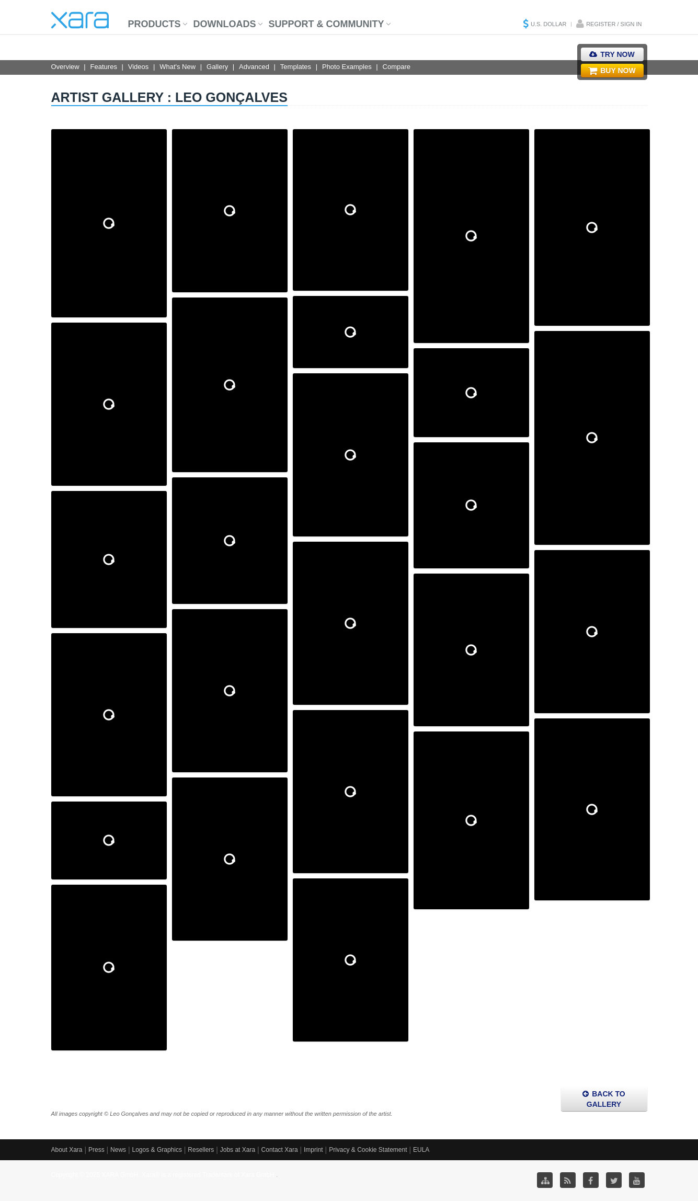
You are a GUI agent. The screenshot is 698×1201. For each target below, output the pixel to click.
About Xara (67, 1149)
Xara (80, 20)
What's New (177, 67)
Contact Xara (279, 1149)
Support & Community (326, 24)
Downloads (224, 24)
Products (154, 24)
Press (96, 1149)
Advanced (254, 67)
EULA (421, 1149)
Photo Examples (347, 67)
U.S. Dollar (548, 24)
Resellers (201, 1149)
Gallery (217, 67)
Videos (138, 67)
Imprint (313, 1149)
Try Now (611, 54)
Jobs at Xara (237, 1149)
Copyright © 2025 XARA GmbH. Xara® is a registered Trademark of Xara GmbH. (164, 1175)
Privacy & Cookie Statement (368, 1149)
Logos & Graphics (157, 1149)
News (118, 1149)
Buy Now (611, 70)
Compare (396, 67)
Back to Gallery (603, 1099)
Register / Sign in (614, 24)
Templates (295, 67)
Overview (65, 67)
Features (103, 67)
